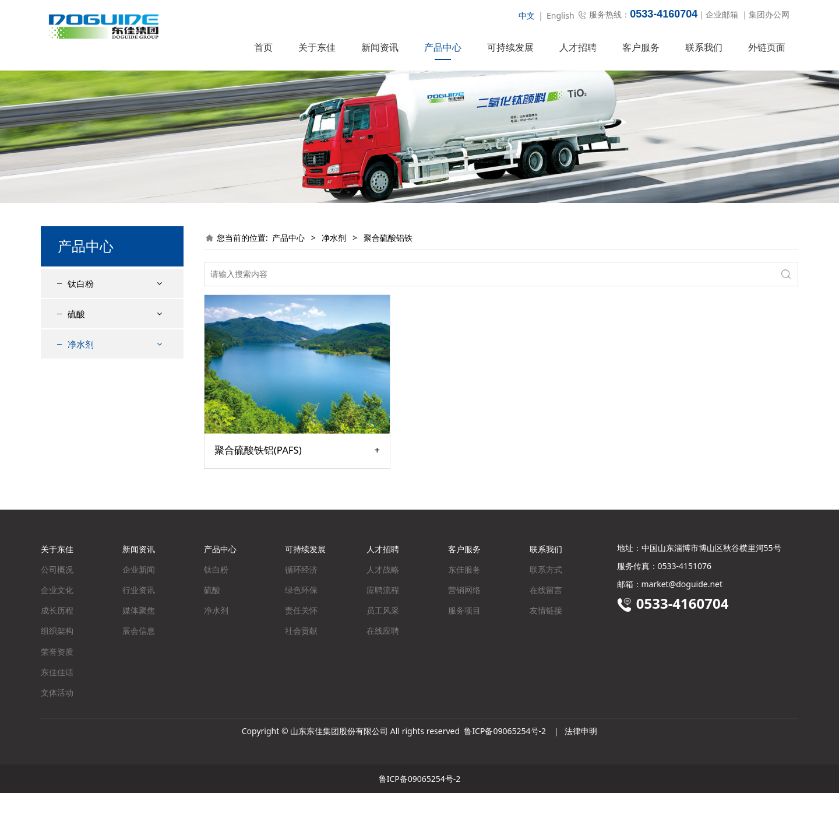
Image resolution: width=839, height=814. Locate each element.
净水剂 (81, 365)
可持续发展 (510, 47)
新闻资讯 (380, 47)
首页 (263, 47)
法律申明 (581, 751)
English (560, 15)
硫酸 (76, 335)
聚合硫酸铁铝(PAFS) (258, 471)
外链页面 (766, 47)
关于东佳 (317, 47)
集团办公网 (769, 14)
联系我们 (703, 47)
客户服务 (641, 47)
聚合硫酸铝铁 (101, 413)
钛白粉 (81, 304)
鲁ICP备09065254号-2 (505, 751)
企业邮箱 (722, 14)
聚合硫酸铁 (97, 393)
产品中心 (442, 47)
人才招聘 (578, 47)
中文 (527, 15)
